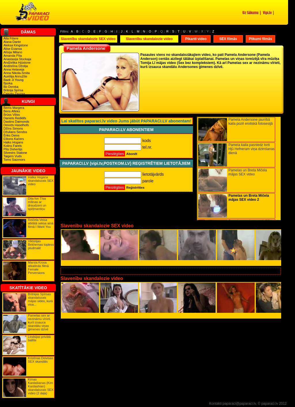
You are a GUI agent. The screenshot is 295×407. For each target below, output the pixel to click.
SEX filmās (228, 39)
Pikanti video (196, 39)
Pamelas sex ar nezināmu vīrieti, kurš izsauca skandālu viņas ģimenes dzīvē (39, 322)
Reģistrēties (135, 187)
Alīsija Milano (12, 52)
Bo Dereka (10, 86)
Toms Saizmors (14, 159)
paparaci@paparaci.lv (239, 404)
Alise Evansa (12, 48)
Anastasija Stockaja (17, 59)
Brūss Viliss (11, 114)
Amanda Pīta (12, 55)
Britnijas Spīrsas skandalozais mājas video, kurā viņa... (40, 299)
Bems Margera (13, 107)
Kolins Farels (12, 145)
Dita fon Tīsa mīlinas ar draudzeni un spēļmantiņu (37, 204)
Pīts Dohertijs (12, 149)
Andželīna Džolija (15, 66)
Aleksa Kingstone (15, 45)
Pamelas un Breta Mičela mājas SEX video (247, 172)
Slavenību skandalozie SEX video (88, 39)
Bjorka (7, 83)
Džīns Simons (13, 128)
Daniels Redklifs (14, 118)
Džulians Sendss (15, 132)
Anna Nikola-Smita (16, 73)
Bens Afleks (11, 111)
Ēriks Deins (11, 135)
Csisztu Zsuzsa (14, 93)
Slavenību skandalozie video (149, 39)
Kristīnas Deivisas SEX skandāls (40, 359)
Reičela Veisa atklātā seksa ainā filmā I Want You (40, 223)
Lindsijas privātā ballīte (39, 338)
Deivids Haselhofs (16, 125)
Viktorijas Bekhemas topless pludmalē (41, 244)
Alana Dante (12, 41)
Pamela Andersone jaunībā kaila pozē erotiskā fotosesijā (250, 122)
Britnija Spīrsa (13, 90)
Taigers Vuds (12, 156)
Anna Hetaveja (13, 69)
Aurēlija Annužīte (15, 76)
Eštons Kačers (13, 139)
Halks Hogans (13, 142)
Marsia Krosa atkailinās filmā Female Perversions (38, 268)
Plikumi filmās (260, 39)
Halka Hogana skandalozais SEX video (41, 180)
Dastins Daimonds (16, 121)
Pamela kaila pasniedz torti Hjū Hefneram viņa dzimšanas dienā (251, 149)
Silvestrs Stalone (15, 152)
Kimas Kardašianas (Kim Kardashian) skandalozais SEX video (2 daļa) (41, 386)
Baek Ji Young (13, 80)
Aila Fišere (10, 38)
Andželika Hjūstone (17, 62)
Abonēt (131, 154)
